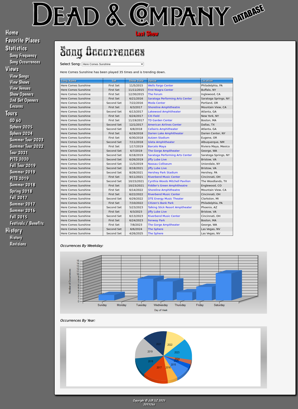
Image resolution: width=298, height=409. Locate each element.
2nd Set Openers (24, 100)
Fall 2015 (18, 217)
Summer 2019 (22, 172)
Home (11, 32)
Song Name (68, 80)
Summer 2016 (22, 210)
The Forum (155, 94)
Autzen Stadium (158, 137)
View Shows (19, 82)
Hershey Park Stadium (163, 172)
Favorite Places (22, 40)
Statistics (16, 48)
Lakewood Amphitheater (164, 111)
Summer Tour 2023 (26, 140)
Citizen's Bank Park (161, 202)
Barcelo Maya (157, 146)
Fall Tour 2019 (23, 165)
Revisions (18, 244)
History (13, 230)
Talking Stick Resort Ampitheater (170, 207)
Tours (11, 113)
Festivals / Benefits (26, 223)
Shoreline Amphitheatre (164, 107)
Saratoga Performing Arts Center (170, 98)
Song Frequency (23, 55)
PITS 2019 (19, 178)
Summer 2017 (22, 204)
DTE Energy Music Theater (166, 198)
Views (11, 69)
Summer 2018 (22, 185)
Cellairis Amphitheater (163, 129)
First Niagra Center (160, 89)
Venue (152, 80)
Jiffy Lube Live (157, 159)
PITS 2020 (19, 159)
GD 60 (15, 120)
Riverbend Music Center (164, 176)
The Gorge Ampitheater (164, 150)
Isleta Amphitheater (161, 142)
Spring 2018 (21, 191)
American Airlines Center (164, 124)
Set (114, 80)
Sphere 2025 (21, 127)
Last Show (146, 33)
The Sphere (155, 229)
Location (207, 80)
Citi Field (154, 115)
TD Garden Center (160, 120)
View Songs (19, 76)
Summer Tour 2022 (26, 146)
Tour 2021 (19, 152)
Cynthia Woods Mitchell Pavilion (169, 181)
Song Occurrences (25, 62)
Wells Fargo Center (160, 85)
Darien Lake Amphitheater (165, 133)
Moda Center (156, 102)
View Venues (20, 88)
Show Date (136, 80)
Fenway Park (156, 220)
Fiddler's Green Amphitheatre (167, 185)
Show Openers (21, 94)
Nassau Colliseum (160, 163)
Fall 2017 (18, 197)
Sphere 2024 (21, 133)
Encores (16, 106)
